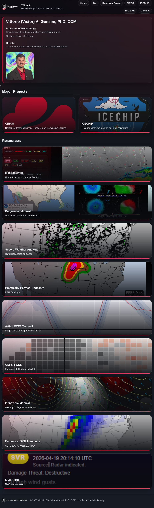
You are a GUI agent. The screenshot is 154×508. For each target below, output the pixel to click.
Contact (145, 10)
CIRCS (130, 3)
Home (83, 3)
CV (94, 3)
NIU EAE (130, 10)
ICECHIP (145, 3)
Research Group (111, 3)
